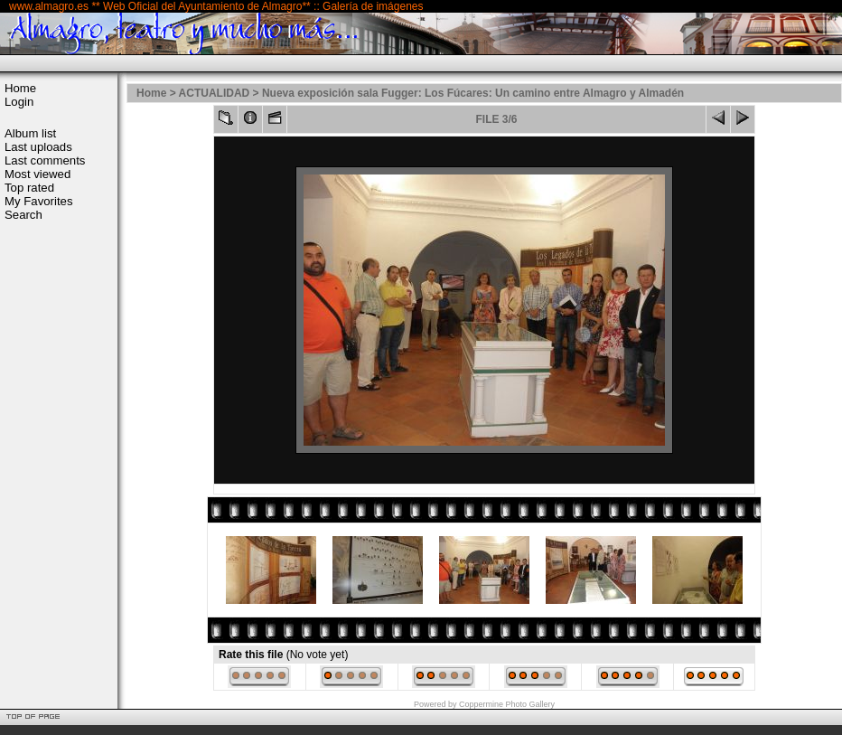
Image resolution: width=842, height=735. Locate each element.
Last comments (45, 160)
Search (23, 214)
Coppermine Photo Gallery (507, 704)
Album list (30, 133)
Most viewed (37, 174)
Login (19, 101)
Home (20, 88)
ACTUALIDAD (214, 93)
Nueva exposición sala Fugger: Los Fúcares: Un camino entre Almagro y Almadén (473, 93)
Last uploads (38, 147)
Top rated (29, 187)
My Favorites (38, 201)
